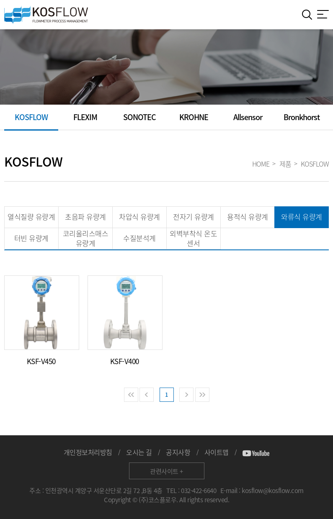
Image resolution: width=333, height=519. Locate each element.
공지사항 (178, 452)
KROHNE (193, 117)
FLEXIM (85, 117)
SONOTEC (139, 117)
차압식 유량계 (139, 216)
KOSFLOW (31, 117)
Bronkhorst (302, 117)
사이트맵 (216, 452)
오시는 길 (139, 452)
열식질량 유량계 (31, 216)
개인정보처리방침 (88, 452)
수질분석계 (139, 238)
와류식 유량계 (301, 216)
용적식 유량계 (247, 216)
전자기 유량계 (193, 216)
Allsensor (247, 117)
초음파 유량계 (85, 216)
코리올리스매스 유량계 (85, 238)
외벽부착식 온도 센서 (193, 238)
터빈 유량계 (31, 238)
